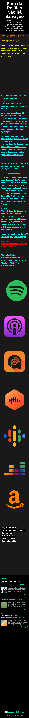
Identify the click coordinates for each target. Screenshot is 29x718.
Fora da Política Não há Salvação (14, 10)
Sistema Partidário (9, 541)
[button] (27, 36)
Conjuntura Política (9, 528)
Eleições (22, 530)
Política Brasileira (8, 538)
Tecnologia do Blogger (14, 712)
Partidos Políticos (8, 536)
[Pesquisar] (27, 3)
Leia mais (24, 595)
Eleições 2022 (7, 533)
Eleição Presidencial (9, 530)
